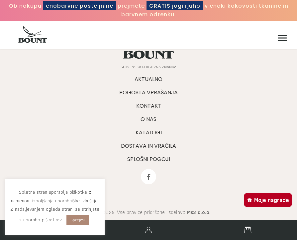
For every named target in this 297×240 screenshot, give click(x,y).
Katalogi (149, 132)
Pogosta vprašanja (148, 92)
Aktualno (148, 79)
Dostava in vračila (148, 146)
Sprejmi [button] (77, 219)
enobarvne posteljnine (79, 6)
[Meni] (281, 38)
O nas (148, 119)
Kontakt (148, 106)
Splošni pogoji (148, 159)
